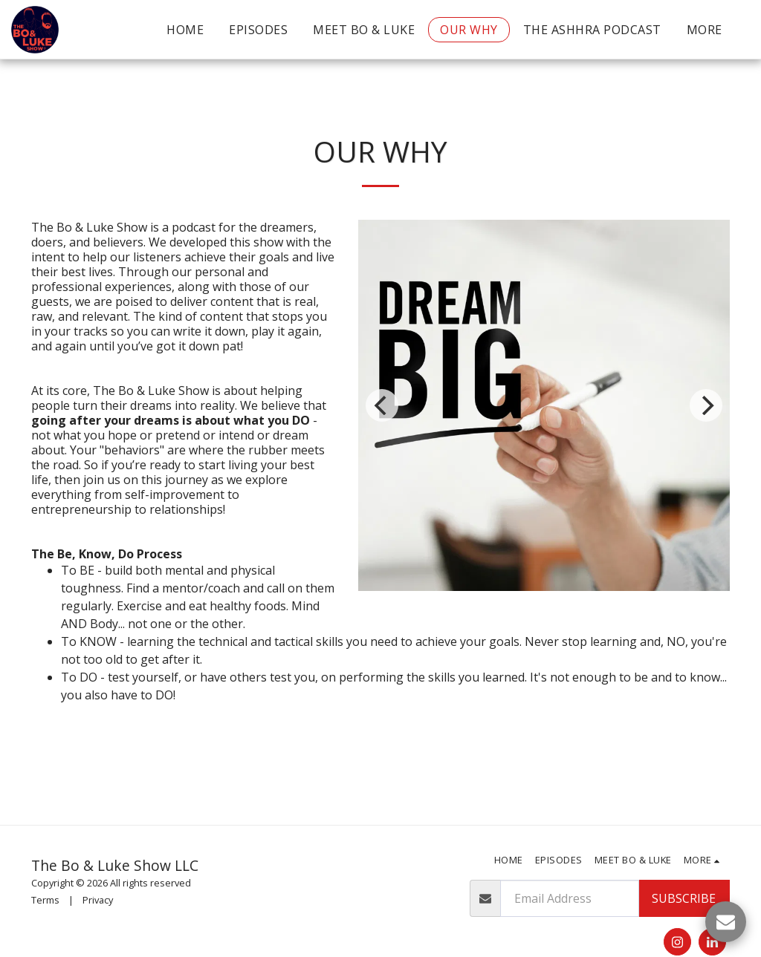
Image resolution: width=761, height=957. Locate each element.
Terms (45, 900)
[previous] (382, 405)
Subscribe (684, 898)
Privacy (97, 900)
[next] (706, 405)
